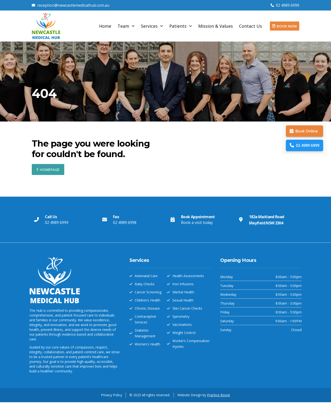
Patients (180, 26)
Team (126, 26)
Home (105, 26)
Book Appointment (198, 216)
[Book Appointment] (172, 219)
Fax (116, 216)
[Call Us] (36, 219)
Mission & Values (215, 26)
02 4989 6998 (124, 222)
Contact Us (250, 26)
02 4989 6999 (304, 145)
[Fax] (104, 219)
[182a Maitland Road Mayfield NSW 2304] (241, 219)
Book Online (304, 131)
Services (152, 26)
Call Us (51, 216)
